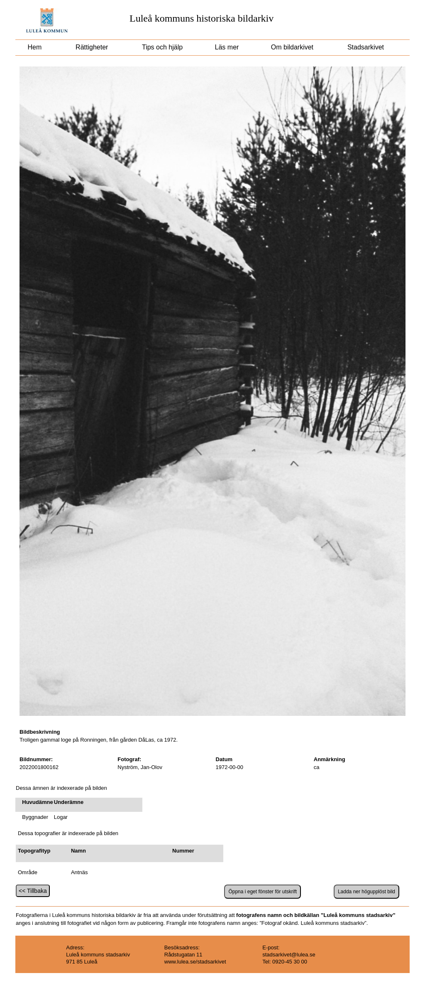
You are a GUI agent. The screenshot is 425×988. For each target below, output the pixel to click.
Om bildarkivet (292, 47)
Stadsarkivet (366, 47)
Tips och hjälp (161, 47)
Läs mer (226, 47)
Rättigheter (92, 47)
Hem (35, 47)
